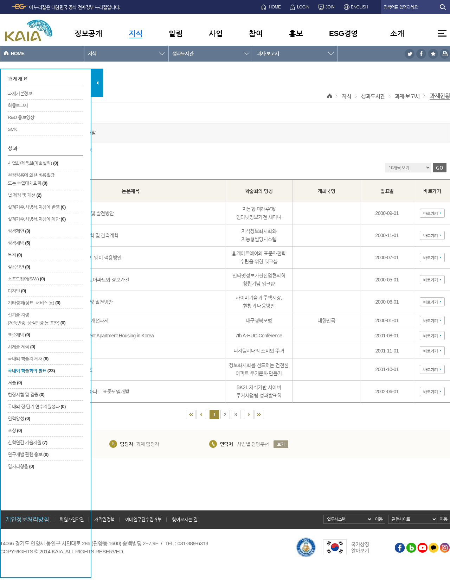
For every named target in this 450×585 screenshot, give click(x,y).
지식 (135, 33)
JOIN (330, 7)
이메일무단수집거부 (143, 519)
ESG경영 (343, 33)
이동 (379, 519)
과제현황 (440, 96)
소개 (397, 33)
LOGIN (303, 7)
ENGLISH (359, 7)
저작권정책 (104, 519)
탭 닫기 (97, 83)
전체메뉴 (442, 33)
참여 (256, 33)
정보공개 (88, 33)
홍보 (296, 33)
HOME (275, 7)
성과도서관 (182, 53)
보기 (280, 444)
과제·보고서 (268, 53)
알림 (175, 33)
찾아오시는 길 (184, 519)
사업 (216, 33)
